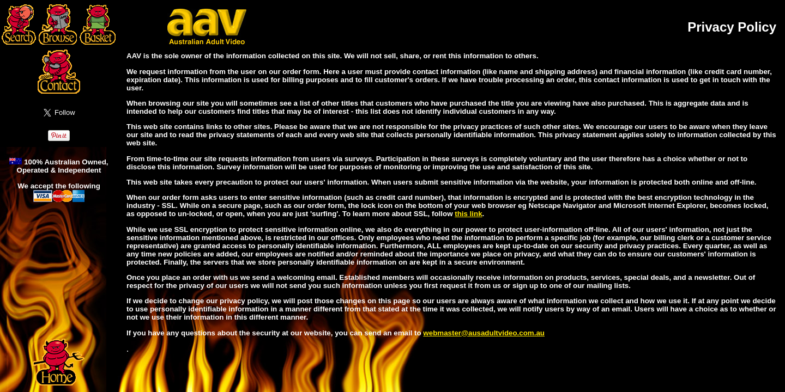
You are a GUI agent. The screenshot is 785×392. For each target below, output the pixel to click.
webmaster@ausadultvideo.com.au (484, 333)
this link (468, 214)
